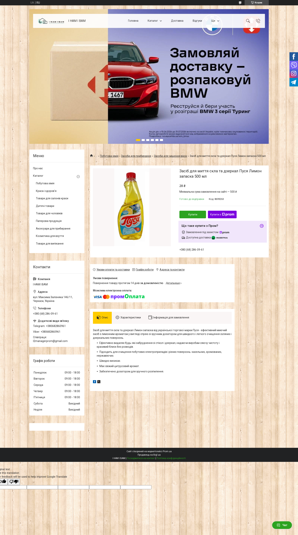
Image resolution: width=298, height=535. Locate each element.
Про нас (38, 168)
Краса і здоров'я (46, 190)
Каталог (153, 20)
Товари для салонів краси (52, 198)
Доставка (177, 20)
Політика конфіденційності (171, 458)
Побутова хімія (109, 155)
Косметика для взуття (50, 235)
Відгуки (197, 20)
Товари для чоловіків (49, 213)
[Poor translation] (14, 482)
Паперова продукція (49, 220)
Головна (133, 20)
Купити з (222, 214)
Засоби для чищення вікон (170, 155)
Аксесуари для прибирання (53, 228)
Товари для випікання (49, 243)
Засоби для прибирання (136, 155)
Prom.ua (167, 451)
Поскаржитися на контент (141, 458)
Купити (192, 214)
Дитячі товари (45, 205)
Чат (282, 525)
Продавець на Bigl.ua (149, 454)
